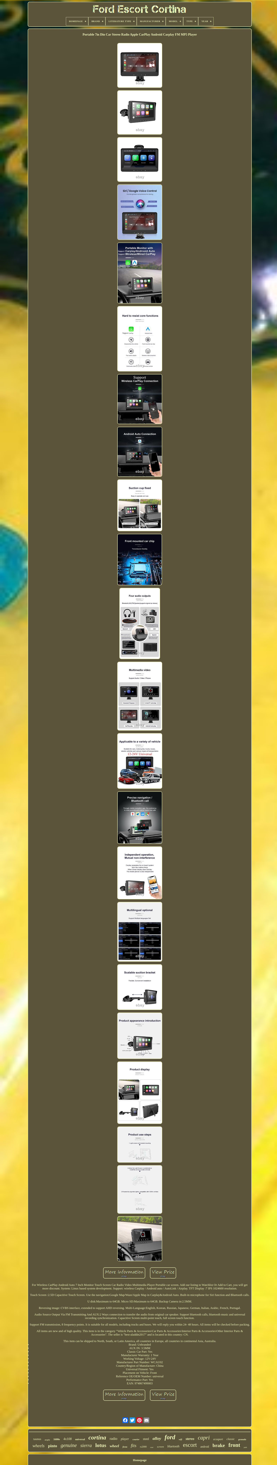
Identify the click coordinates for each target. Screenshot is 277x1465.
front (234, 1445)
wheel (114, 1446)
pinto (52, 1446)
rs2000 (143, 1446)
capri (204, 1437)
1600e (56, 1439)
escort (190, 1445)
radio (113, 1438)
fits (133, 1445)
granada (242, 1439)
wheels (39, 1445)
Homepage (139, 1460)
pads (245, 1447)
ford (170, 1437)
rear (152, 1447)
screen (160, 1446)
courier (135, 1439)
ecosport (218, 1439)
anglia (47, 1440)
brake (219, 1445)
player (125, 1439)
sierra (86, 1445)
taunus (37, 1439)
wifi (180, 1439)
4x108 (67, 1439)
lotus (100, 1445)
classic (230, 1439)
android (204, 1446)
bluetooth (173, 1446)
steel (146, 1439)
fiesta (125, 1447)
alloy (157, 1438)
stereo (190, 1439)
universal (80, 1439)
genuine (69, 1445)
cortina (97, 1437)
